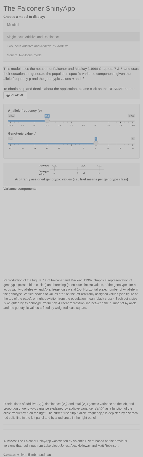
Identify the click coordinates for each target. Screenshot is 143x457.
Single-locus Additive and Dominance (33, 37)
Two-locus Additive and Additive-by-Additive (38, 46)
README (15, 95)
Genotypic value (22, 133)
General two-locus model (24, 55)
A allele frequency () (25, 111)
